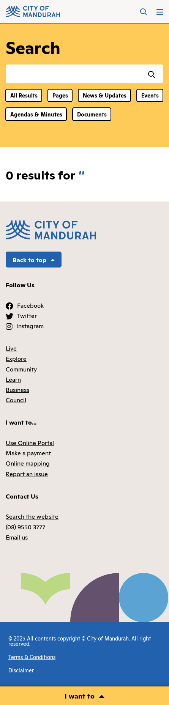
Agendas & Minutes (36, 114)
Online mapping (28, 463)
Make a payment (28, 452)
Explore (16, 358)
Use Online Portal (30, 442)
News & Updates (104, 95)
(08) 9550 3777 (25, 526)
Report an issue (27, 473)
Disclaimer (21, 670)
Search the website (32, 516)
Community (21, 369)
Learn (13, 379)
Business (17, 389)
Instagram (30, 325)
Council (16, 399)
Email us (17, 537)
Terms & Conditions (31, 656)
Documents (92, 114)
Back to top (34, 259)
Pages (60, 95)
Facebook (30, 305)
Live (11, 348)
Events (150, 95)
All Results (24, 95)
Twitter (27, 315)
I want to (80, 695)
